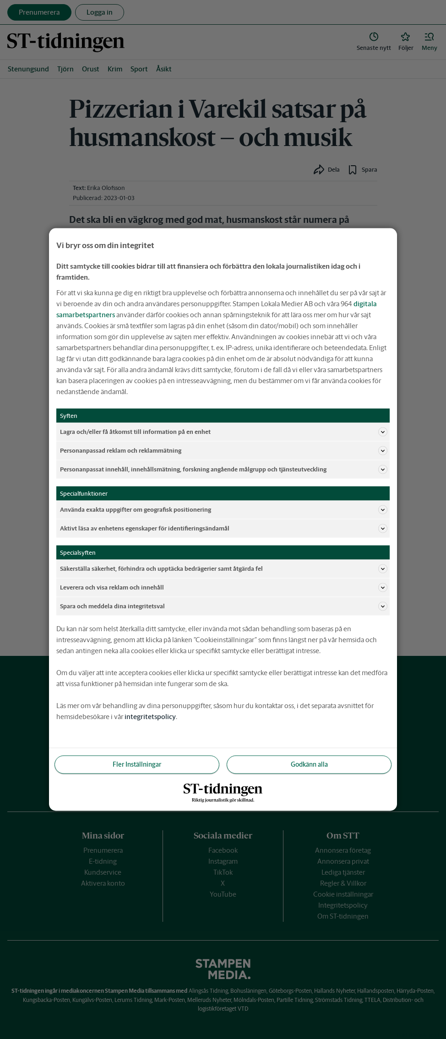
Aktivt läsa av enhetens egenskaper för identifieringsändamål (223, 528)
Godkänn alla (309, 764)
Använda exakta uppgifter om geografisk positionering (223, 509)
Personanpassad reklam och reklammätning (223, 450)
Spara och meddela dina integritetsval (223, 606)
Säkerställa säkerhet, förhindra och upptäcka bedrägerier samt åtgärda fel (223, 569)
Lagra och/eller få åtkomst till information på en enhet (223, 432)
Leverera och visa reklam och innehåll (223, 587)
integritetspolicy (150, 716)
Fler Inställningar (137, 764)
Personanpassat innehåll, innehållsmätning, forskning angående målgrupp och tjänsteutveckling (223, 469)
